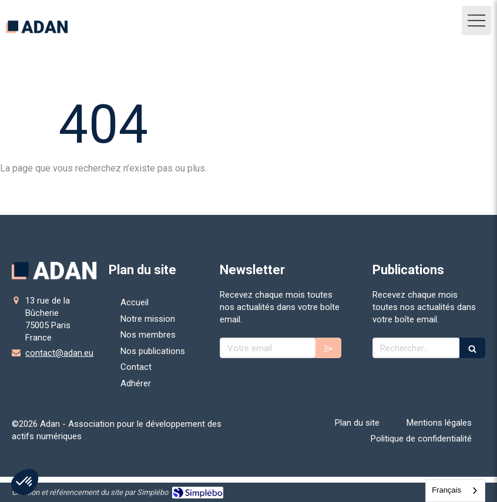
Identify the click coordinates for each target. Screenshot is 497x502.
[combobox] (455, 490)
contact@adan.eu (59, 353)
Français (446, 490)
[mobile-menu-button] (476, 20)
